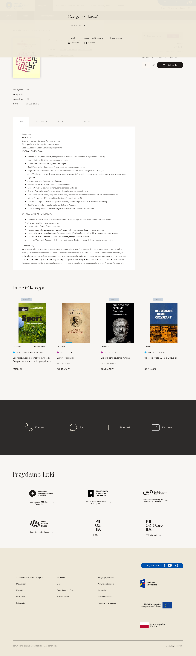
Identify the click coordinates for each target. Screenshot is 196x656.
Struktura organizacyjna (107, 603)
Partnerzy (61, 578)
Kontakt (182, 8)
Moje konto (20, 597)
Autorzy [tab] (85, 122)
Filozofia (46, 30)
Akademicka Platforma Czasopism (70, 6)
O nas (163, 8)
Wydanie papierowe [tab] (163, 36)
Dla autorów (172, 8)
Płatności (119, 427)
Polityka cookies (63, 597)
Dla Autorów (21, 584)
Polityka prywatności (106, 578)
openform (178, 646)
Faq (77, 427)
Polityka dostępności (106, 584)
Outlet (8, 16)
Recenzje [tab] (63, 122)
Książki (25, 16)
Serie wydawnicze (47, 16)
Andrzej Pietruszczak (68, 50)
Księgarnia (42, 6)
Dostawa (120, 6)
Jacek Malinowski (85, 50)
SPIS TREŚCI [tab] (41, 122)
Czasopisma (71, 16)
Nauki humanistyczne (31, 30)
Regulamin (102, 590)
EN (189, 8)
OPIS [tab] (21, 122)
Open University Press (100, 6)
